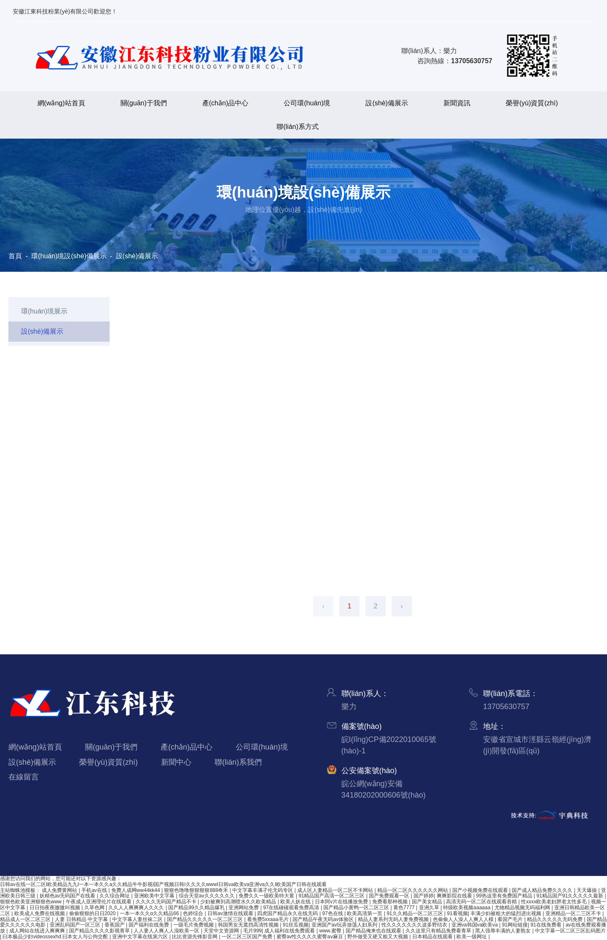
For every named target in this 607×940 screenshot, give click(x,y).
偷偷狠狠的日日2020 (93, 913)
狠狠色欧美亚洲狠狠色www (31, 902)
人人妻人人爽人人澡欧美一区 (167, 931)
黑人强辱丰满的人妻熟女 (503, 931)
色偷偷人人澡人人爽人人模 (464, 919)
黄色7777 (404, 908)
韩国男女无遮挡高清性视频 (249, 925)
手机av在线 (94, 890)
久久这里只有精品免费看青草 (439, 931)
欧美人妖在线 (296, 902)
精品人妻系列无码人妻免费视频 (394, 919)
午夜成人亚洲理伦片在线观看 (99, 902)
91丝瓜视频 (296, 925)
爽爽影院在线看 (455, 896)
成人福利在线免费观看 (290, 931)
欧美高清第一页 (365, 913)
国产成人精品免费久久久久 (543, 890)
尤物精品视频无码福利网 (522, 908)
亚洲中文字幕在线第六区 (140, 937)
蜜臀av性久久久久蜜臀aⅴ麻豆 (311, 937)
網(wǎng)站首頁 (61, 103)
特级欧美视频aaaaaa (467, 908)
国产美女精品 (427, 902)
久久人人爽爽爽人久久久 (136, 908)
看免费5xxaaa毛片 (268, 919)
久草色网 (95, 908)
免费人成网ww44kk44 (136, 890)
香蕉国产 (115, 925)
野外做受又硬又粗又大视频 (378, 937)
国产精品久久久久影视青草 (100, 931)
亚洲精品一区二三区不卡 (573, 913)
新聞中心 (176, 762)
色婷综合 (193, 913)
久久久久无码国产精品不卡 (167, 902)
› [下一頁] (401, 606)
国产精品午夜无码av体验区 (324, 919)
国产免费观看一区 (390, 896)
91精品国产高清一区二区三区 (332, 896)
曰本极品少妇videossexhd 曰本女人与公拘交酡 (56, 937)
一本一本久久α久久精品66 (150, 913)
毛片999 (252, 931)
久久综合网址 (115, 896)
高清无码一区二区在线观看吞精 (482, 902)
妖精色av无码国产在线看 (68, 896)
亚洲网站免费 (244, 908)
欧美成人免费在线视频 (40, 913)
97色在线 (333, 913)
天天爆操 (587, 890)
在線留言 (23, 777)
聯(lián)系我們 (238, 762)
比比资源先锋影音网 (195, 937)
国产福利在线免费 (149, 925)
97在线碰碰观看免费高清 (292, 908)
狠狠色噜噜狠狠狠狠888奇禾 (196, 890)
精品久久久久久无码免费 (555, 919)
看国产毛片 (510, 919)
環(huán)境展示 (44, 311)
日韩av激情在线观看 (231, 913)
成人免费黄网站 (60, 890)
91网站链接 (515, 925)
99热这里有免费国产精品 (505, 896)
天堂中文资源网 (222, 931)
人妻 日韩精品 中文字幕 (82, 919)
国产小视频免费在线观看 (480, 890)
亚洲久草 (429, 908)
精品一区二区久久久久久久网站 (413, 890)
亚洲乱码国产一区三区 (76, 925)
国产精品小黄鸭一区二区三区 (356, 908)
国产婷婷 (424, 896)
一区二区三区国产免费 (248, 937)
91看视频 (457, 913)
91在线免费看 (546, 925)
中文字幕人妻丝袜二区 (138, 919)
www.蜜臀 (331, 931)
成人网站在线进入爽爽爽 (37, 931)
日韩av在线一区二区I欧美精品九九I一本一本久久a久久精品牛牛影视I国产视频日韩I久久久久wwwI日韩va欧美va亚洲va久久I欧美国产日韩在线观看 (163, 884)
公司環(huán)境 (307, 103)
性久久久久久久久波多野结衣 (415, 925)
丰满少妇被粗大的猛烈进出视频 (506, 913)
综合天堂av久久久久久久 (207, 896)
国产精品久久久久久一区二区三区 (205, 919)
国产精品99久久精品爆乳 (197, 908)
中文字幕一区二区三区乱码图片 (570, 931)
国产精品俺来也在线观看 (374, 931)
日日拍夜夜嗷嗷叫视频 (55, 908)
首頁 (16, 256)
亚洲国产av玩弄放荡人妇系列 (345, 925)
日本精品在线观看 (433, 937)
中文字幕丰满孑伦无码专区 (263, 890)
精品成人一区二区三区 (26, 919)
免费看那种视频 (390, 902)
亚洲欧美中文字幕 (155, 896)
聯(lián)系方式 (298, 126)
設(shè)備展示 (386, 103)
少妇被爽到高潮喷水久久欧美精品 (238, 902)
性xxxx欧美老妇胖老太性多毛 (554, 902)
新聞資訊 (456, 103)
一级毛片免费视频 (194, 925)
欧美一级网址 (472, 937)
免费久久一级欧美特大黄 (267, 896)
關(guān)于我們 (144, 103)
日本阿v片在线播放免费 (342, 902)
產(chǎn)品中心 (225, 103)
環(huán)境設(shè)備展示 (69, 256)
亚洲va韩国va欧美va (475, 925)
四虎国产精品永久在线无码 (288, 913)
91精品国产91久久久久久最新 (570, 896)
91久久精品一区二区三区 (415, 913)
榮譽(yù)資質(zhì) (532, 103)
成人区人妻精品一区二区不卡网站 (335, 890)
